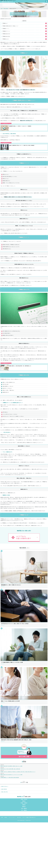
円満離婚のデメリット (6, 31)
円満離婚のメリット (5, 28)
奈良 (9, 820)
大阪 (2, 820)
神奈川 (6, 806)
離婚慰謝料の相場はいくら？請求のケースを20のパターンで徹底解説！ (20, 126)
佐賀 (16, 829)
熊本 (6, 829)
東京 (2, 806)
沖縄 (26, 829)
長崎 (19, 829)
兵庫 (12, 820)
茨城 (19, 806)
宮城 (16, 801)
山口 (9, 824)
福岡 (2, 829)
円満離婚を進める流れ (6, 36)
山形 (19, 801)
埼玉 (9, 806)
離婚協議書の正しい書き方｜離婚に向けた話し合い (11, 584)
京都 (6, 820)
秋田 (12, 801)
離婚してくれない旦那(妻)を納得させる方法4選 (10, 701)
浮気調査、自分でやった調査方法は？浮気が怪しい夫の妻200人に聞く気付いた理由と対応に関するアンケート (18, 771)
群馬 (23, 806)
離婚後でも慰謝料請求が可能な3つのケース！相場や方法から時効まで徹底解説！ (22, 145)
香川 (19, 824)
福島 (23, 801)
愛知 (2, 815)
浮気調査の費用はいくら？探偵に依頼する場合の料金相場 (10, 777)
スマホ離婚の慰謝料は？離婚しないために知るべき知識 (12, 662)
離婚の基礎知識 (6, 8)
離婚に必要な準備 (4, 791)
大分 (9, 829)
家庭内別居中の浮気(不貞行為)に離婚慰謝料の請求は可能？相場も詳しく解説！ (16, 739)
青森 (6, 801)
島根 (16, 824)
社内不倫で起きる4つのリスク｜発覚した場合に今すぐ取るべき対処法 (14, 623)
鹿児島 (23, 829)
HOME (2, 8)
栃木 (16, 806)
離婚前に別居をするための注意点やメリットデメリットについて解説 (11, 774)
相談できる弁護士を (24, 756)
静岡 (6, 815)
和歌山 (20, 820)
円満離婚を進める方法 (6, 33)
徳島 (23, 824)
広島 (2, 824)
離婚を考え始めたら (4, 786)
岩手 (9, 801)
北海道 (2, 801)
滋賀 (16, 820)
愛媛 (26, 824)
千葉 (12, 806)
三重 (12, 815)
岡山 (6, 824)
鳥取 (12, 824)
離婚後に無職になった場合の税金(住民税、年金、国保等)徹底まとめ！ (20, 365)
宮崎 (12, 829)
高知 (30, 824)
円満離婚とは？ (5, 23)
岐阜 (9, 815)
